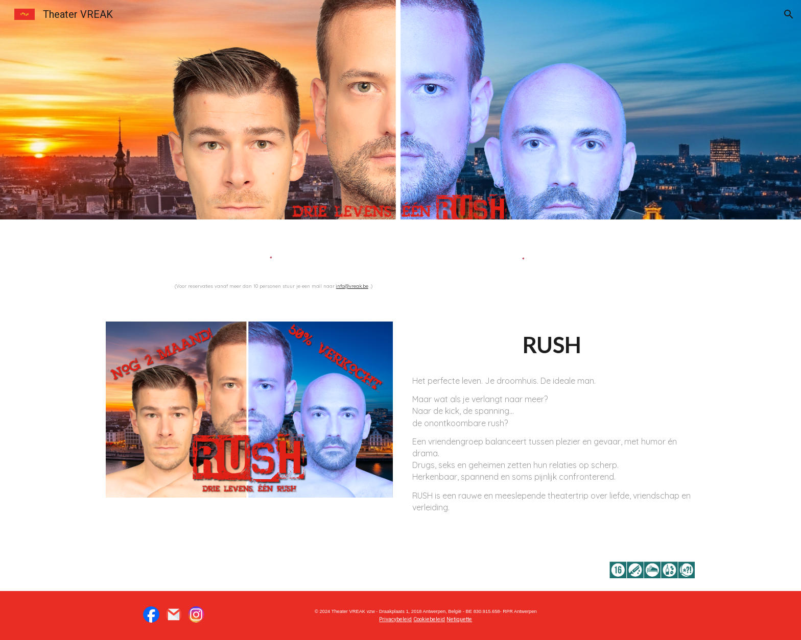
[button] (788, 14)
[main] (274, 285)
